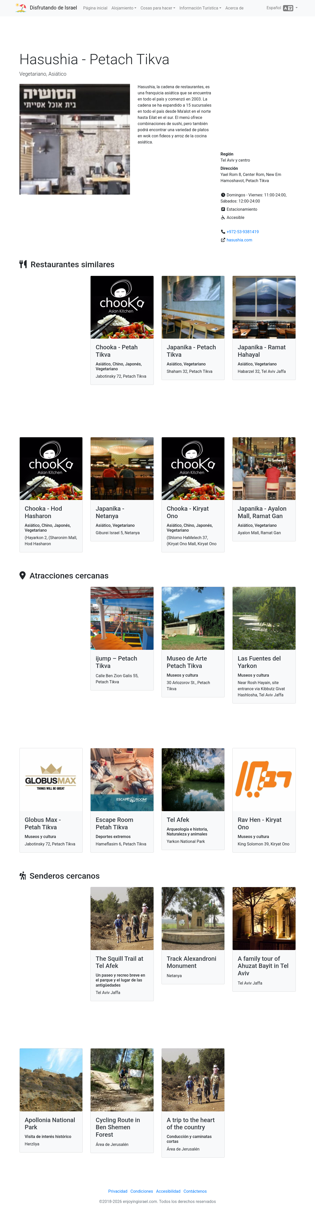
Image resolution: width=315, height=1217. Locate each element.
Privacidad (117, 1191)
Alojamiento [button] (122, 8)
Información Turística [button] (198, 8)
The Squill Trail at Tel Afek (119, 962)
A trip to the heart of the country (191, 1123)
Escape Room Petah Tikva (114, 823)
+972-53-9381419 (243, 231)
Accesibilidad (168, 1191)
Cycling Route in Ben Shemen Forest (118, 1127)
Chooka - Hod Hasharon (43, 512)
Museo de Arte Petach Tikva (187, 662)
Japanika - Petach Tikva (191, 351)
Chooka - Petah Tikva (117, 351)
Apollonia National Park (50, 1123)
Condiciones (142, 1191)
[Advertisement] (157, 35)
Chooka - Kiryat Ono (188, 512)
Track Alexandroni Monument (191, 962)
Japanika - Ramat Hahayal (262, 351)
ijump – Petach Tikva (116, 662)
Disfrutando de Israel (53, 8)
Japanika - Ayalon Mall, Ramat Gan (262, 512)
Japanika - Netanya (110, 512)
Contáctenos (195, 1191)
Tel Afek (178, 819)
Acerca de (234, 8)
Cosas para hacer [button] (156, 8)
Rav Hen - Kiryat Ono (260, 823)
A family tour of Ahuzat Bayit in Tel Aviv (263, 966)
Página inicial (95, 8)
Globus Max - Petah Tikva (43, 823)
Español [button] (281, 8)
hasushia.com (239, 240)
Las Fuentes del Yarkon (259, 662)
